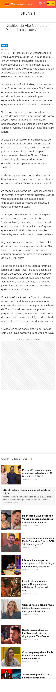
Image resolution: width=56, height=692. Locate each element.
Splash (28, 13)
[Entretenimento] (23, 4)
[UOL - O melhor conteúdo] (9, 4)
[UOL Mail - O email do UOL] (40, 3)
